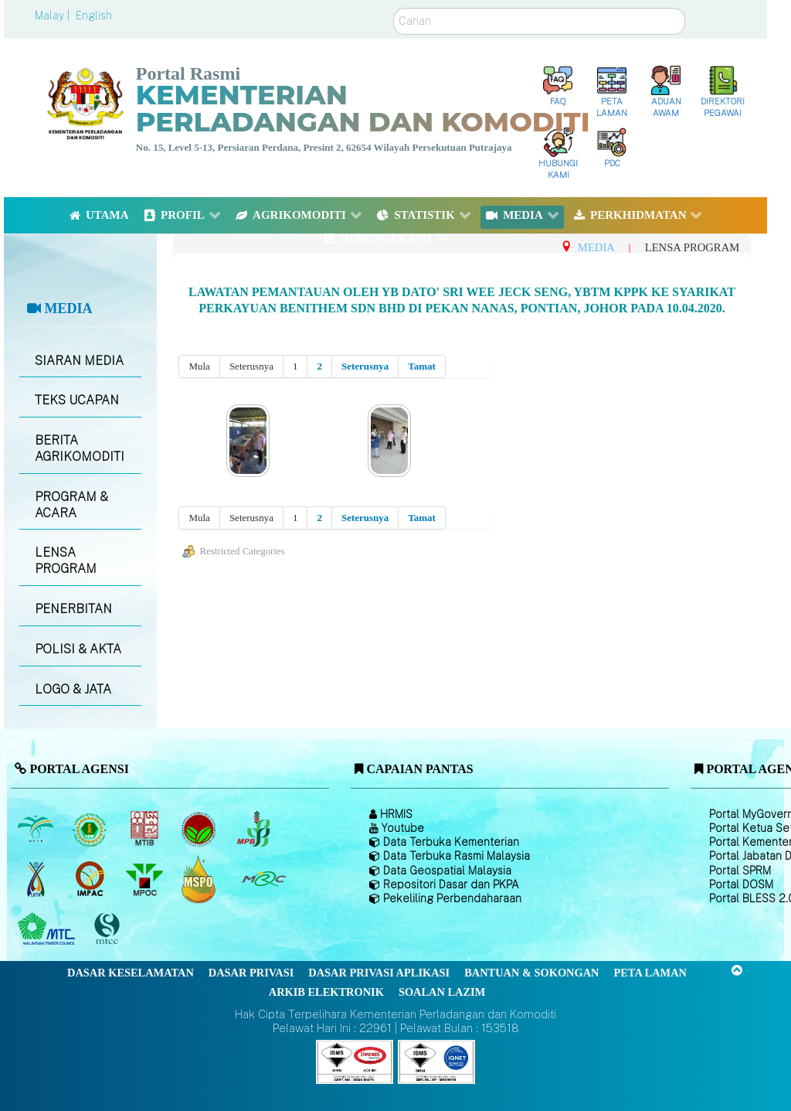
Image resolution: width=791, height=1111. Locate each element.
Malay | (54, 15)
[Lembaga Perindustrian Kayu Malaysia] (145, 828)
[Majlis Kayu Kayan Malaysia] (48, 929)
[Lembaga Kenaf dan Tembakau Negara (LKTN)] (37, 879)
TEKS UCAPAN (77, 400)
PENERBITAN (73, 609)
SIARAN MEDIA (79, 360)
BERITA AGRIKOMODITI (79, 448)
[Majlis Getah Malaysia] (263, 879)
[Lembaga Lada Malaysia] (254, 828)
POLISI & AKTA (78, 649)
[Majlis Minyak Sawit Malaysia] (145, 879)
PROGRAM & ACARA (71, 504)
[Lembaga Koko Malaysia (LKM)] (200, 828)
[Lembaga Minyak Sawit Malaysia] (37, 828)
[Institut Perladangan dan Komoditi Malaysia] (91, 879)
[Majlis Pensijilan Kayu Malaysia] (109, 929)
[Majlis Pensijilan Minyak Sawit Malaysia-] (200, 879)
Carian (393, 8)
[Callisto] (354, 1061)
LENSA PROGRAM (66, 560)
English (94, 15)
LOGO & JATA (73, 689)
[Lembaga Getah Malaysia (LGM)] (91, 828)
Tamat (422, 366)
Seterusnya (365, 366)
